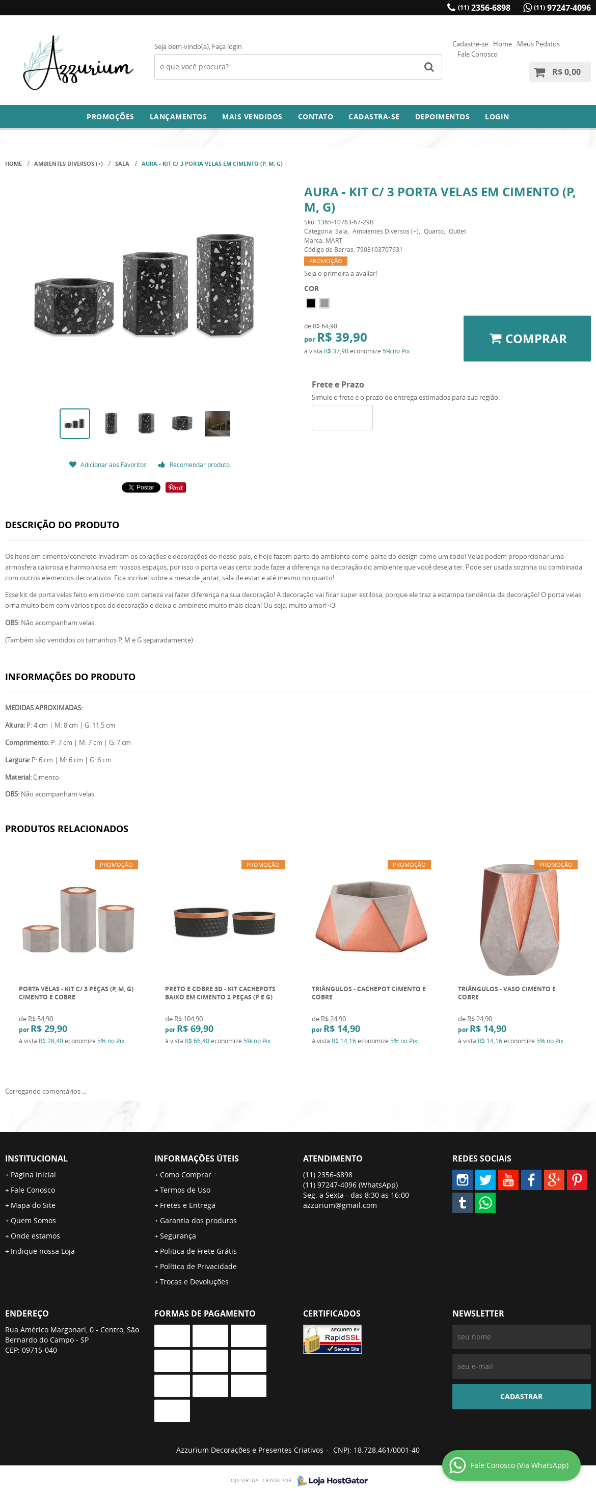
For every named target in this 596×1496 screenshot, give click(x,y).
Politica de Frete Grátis (198, 1251)
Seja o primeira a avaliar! (340, 273)
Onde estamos (35, 1236)
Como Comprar (185, 1174)
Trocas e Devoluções (194, 1281)
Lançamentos (178, 116)
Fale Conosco (477, 54)
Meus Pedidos (538, 43)
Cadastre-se (470, 43)
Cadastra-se (374, 116)
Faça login (227, 46)
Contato (316, 116)
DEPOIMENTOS (442, 116)
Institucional (36, 1158)
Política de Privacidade (198, 1266)
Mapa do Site (33, 1205)
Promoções (110, 116)
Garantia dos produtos (198, 1220)
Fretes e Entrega (187, 1205)
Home (502, 43)
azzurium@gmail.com (340, 1205)
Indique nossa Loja (43, 1251)
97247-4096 (562, 7)
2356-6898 (484, 7)
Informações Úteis (196, 1158)
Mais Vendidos (252, 116)
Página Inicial (33, 1174)
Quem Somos (33, 1220)
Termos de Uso (185, 1190)
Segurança (178, 1236)
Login (497, 116)
